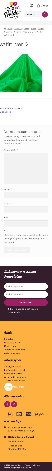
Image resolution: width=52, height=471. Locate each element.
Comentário (11, 150)
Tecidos (18, 29)
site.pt (28, 468)
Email (8, 203)
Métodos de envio (13, 373)
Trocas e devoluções (14, 381)
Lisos (33, 29)
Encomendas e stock (14, 370)
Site (6, 217)
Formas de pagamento (15, 377)
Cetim (26, 29)
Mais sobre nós (12, 353)
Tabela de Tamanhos (14, 349)
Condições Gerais (13, 366)
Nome (8, 189)
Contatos (8, 339)
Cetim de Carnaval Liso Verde (28, 32)
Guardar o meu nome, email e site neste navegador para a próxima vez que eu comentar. (26, 238)
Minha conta (31, 5)
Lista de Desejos (12, 342)
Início (9, 29)
